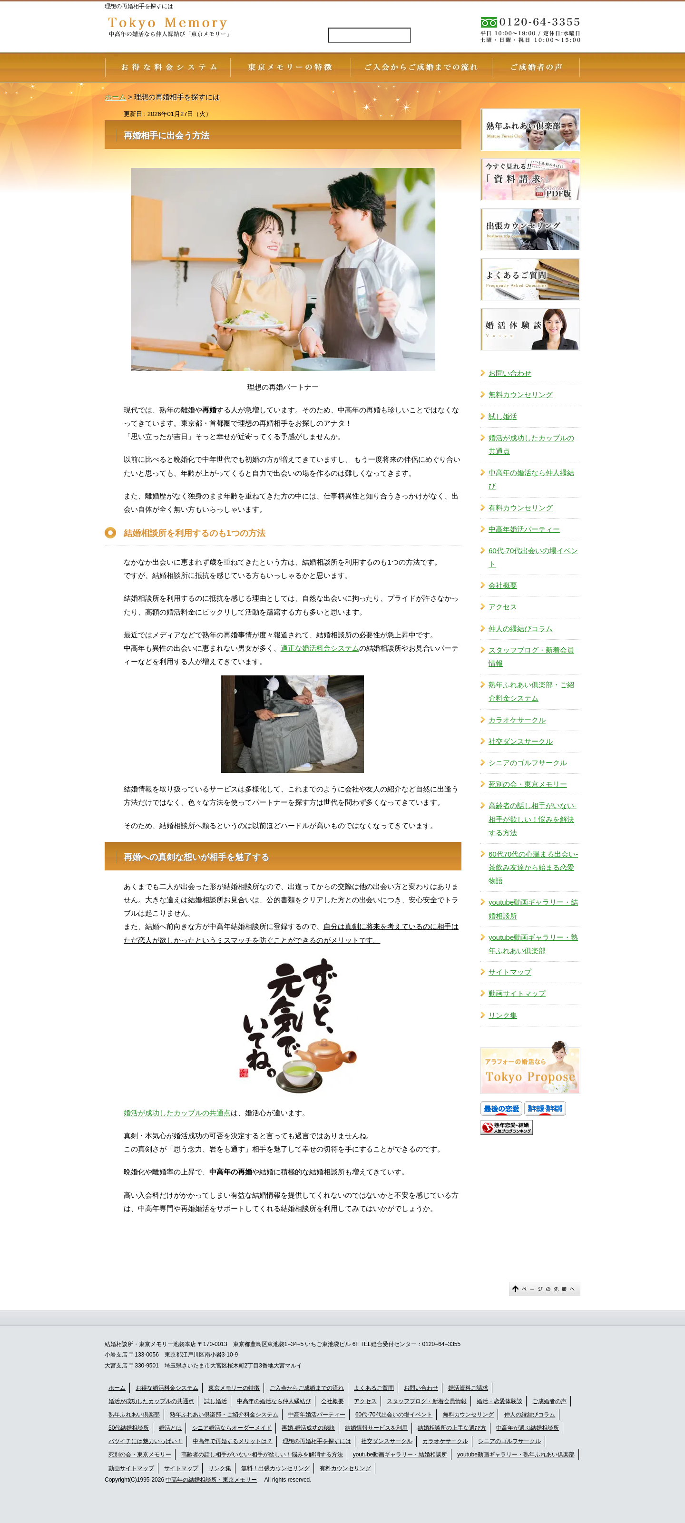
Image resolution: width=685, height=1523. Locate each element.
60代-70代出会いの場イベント (533, 557)
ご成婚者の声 (549, 1401)
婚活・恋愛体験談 (499, 1401)
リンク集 (503, 1015)
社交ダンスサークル (521, 741)
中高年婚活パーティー (524, 529)
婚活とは (170, 1428)
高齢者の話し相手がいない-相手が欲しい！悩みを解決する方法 (533, 818)
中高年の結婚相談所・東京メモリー (211, 1479)
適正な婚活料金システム (320, 648)
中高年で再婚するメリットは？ (233, 1441)
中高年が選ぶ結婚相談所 (527, 1428)
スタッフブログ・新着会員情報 (531, 656)
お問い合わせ (510, 373)
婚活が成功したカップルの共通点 (177, 1113)
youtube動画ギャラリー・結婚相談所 (533, 908)
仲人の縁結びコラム (521, 629)
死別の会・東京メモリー (528, 784)
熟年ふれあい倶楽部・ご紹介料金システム (224, 1414)
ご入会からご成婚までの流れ (307, 1388)
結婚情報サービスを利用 (376, 1428)
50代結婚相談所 (128, 1428)
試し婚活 (503, 416)
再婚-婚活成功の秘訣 (308, 1428)
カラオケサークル (517, 720)
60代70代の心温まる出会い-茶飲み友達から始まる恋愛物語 (533, 867)
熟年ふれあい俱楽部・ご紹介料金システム (531, 691)
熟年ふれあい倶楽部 (134, 1414)
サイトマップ (510, 972)
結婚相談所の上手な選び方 (452, 1428)
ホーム (117, 1388)
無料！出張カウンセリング (275, 1468)
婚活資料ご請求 (468, 1388)
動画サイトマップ (517, 993)
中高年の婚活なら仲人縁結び (531, 479)
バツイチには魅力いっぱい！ (145, 1441)
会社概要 (503, 585)
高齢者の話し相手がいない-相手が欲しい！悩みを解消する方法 (262, 1454)
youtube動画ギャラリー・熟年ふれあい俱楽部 (533, 944)
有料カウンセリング (521, 508)
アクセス (503, 607)
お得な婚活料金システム (167, 1388)
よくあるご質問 (374, 1388)
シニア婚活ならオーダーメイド (232, 1428)
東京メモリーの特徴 (234, 1388)
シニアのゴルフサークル (528, 763)
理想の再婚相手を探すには (317, 1441)
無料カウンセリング (521, 395)
